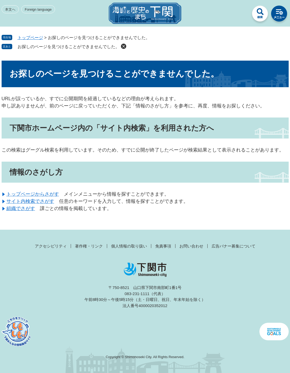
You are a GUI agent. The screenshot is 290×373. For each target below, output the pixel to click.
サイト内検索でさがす (30, 201)
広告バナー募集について (233, 246)
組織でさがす (20, 208)
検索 (260, 14)
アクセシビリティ (51, 246)
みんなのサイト (240, 14)
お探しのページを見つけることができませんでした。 (69, 46)
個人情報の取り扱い (129, 246)
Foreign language (38, 9)
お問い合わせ (191, 246)
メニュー (279, 14)
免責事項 (163, 246)
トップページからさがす (32, 194)
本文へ (10, 9)
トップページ (30, 37)
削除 (123, 46)
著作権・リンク (89, 246)
